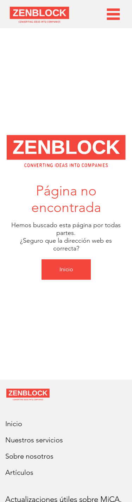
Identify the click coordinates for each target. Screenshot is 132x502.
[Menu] (113, 14)
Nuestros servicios (34, 440)
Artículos (19, 472)
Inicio (13, 423)
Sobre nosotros (29, 456)
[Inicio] (66, 269)
